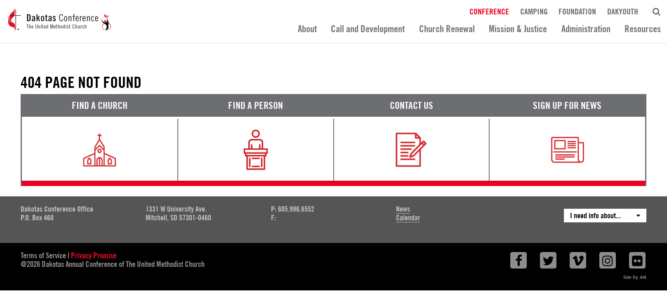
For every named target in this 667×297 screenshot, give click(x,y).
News (403, 209)
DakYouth (622, 11)
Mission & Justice (518, 28)
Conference (489, 11)
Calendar (408, 217)
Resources (643, 28)
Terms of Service (43, 255)
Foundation (577, 11)
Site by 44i (634, 277)
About (307, 28)
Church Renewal (447, 28)
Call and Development (368, 28)
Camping (534, 11)
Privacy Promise (93, 255)
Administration (585, 28)
